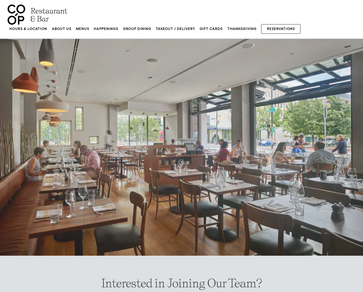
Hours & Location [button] (28, 29)
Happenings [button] (106, 29)
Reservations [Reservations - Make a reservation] (281, 29)
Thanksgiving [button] (242, 29)
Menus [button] (82, 29)
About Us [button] (61, 29)
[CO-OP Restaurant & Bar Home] (37, 14)
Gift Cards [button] (211, 29)
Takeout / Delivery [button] (175, 29)
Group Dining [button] (137, 29)
